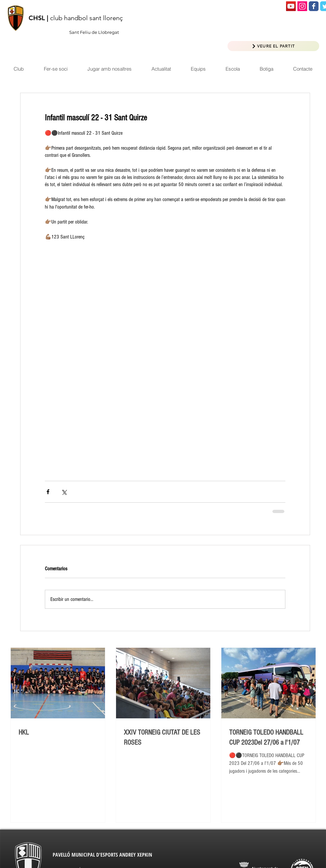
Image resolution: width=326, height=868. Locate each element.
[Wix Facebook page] (314, 6)
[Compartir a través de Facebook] (48, 492)
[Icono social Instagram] (302, 6)
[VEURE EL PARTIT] (273, 46)
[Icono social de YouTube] (291, 6)
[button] (161, 69)
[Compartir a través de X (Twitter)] (64, 492)
